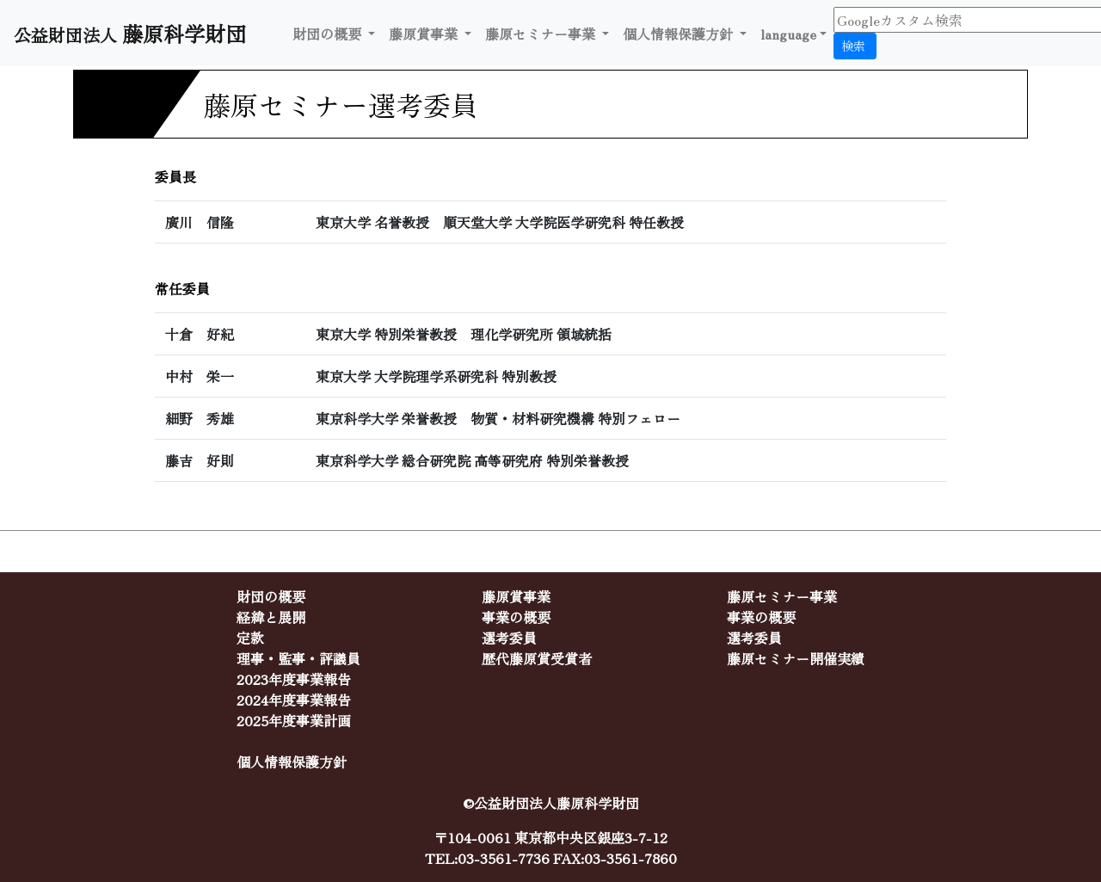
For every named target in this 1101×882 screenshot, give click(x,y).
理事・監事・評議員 (298, 658)
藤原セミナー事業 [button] (542, 33)
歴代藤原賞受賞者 (537, 658)
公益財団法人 (136, 33)
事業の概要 (516, 617)
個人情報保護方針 (679, 33)
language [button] (788, 33)
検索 (855, 45)
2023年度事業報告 (294, 679)
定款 (250, 637)
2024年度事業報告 (294, 699)
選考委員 (509, 637)
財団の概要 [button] (328, 33)
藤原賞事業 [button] (425, 33)
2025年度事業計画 (294, 720)
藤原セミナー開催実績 (795, 658)
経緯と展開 (271, 617)
